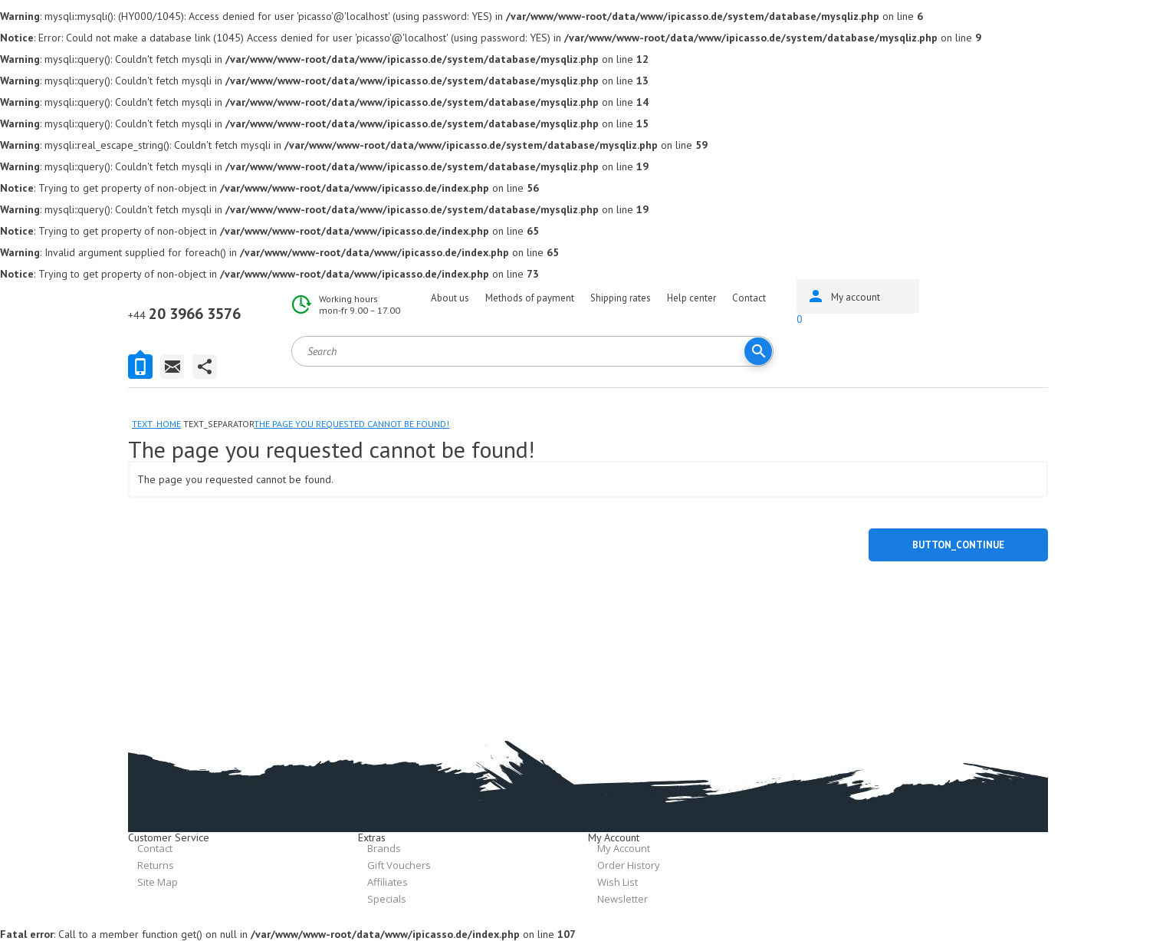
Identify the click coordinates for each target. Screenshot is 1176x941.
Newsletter (622, 899)
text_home (156, 423)
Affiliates (387, 882)
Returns (155, 865)
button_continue (958, 544)
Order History (628, 865)
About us (450, 297)
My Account (623, 848)
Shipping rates (620, 297)
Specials (386, 899)
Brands (384, 848)
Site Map (157, 882)
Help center (691, 297)
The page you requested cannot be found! (351, 423)
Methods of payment (529, 297)
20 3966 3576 (184, 314)
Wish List (617, 882)
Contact (749, 297)
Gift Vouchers (399, 865)
